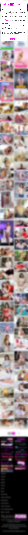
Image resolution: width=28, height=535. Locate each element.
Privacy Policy (6, 33)
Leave (25, 39)
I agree (12, 39)
